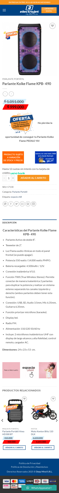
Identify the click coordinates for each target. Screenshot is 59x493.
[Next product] (5, 93)
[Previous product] (11, 93)
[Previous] (2, 426)
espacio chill (16, 197)
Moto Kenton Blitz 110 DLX (42, 432)
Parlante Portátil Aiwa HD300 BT (13, 432)
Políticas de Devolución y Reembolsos (29, 467)
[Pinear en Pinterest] (28, 203)
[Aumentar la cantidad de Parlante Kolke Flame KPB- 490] (13, 178)
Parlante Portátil (13, 79)
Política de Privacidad (29, 463)
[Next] (56, 426)
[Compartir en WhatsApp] (5, 203)
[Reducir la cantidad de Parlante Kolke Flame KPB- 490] (4, 178)
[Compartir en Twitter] (16, 203)
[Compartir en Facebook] (11, 203)
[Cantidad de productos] (8, 178)
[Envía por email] (22, 203)
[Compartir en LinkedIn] (33, 203)
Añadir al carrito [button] (14, 447)
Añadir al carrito (33, 177)
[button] (4, 10)
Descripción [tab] (9, 222)
